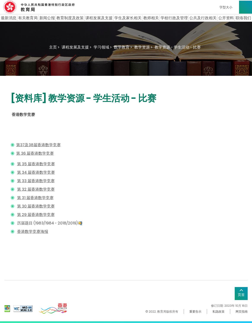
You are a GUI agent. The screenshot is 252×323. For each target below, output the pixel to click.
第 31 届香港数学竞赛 (35, 197)
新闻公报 (47, 18)
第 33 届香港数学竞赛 (36, 180)
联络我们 (243, 18)
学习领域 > (103, 47)
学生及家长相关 (128, 18)
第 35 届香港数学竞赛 (36, 164)
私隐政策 (218, 311)
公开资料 (226, 18)
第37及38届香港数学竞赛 (38, 145)
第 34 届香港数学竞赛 (36, 172)
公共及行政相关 (203, 18)
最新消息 (8, 18)
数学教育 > (123, 47)
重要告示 (195, 311)
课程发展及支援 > (76, 47)
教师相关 (151, 18)
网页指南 (242, 311)
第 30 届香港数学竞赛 (36, 206)
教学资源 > (143, 47)
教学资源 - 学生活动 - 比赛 (178, 47)
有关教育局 (28, 18)
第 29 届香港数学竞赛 (36, 214)
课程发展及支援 (99, 18)
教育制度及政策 (70, 18)
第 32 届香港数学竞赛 (36, 189)
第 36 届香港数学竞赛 (35, 153)
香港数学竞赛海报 (32, 231)
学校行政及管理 (174, 18)
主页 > (54, 47)
